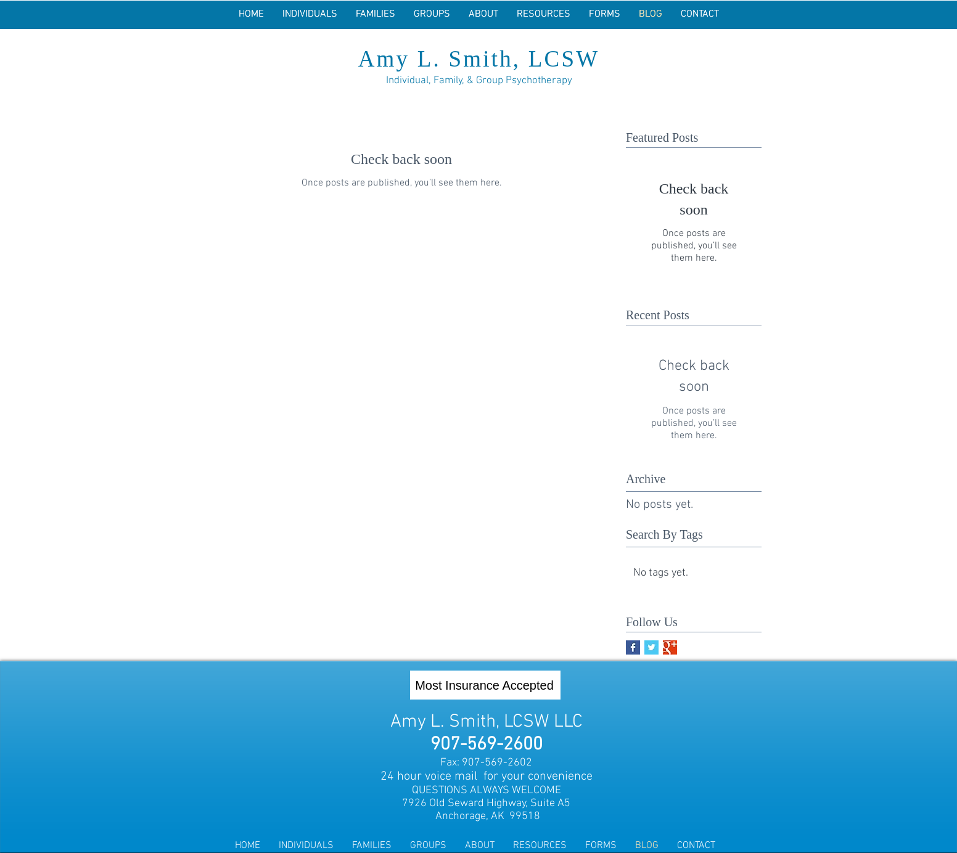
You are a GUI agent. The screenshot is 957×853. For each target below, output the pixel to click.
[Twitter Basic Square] (651, 647)
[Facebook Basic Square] (633, 647)
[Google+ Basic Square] (670, 647)
